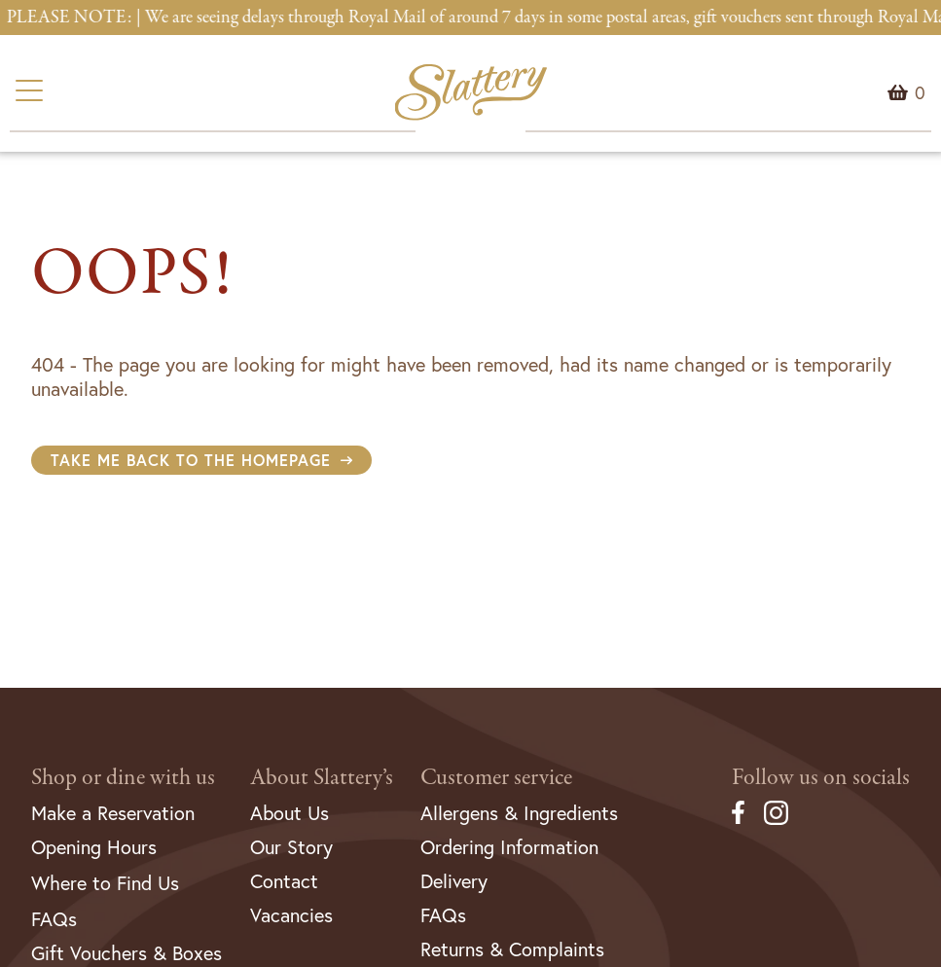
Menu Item (920, 92)
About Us (289, 813)
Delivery (454, 881)
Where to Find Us (105, 883)
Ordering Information (509, 847)
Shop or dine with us (123, 778)
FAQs (54, 919)
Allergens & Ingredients (519, 813)
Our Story (291, 847)
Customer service (496, 778)
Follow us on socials (821, 778)
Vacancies (291, 915)
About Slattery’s (321, 778)
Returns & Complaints (512, 949)
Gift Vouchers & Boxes (126, 953)
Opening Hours (94, 847)
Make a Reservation (113, 813)
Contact (284, 881)
